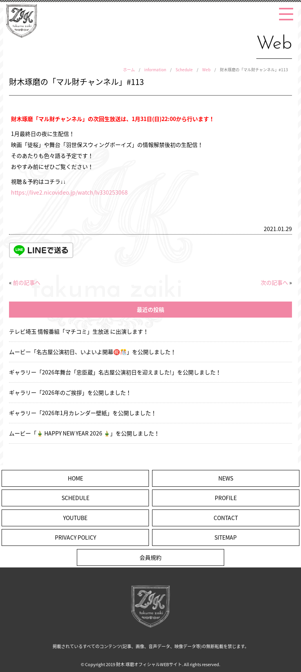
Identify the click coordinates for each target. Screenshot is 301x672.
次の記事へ (274, 282)
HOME (75, 478)
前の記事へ (26, 282)
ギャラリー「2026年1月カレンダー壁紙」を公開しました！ (82, 413)
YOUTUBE (75, 518)
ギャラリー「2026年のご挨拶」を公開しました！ (70, 392)
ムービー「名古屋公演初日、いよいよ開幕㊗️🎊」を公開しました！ (92, 352)
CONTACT (226, 518)
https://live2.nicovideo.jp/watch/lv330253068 (69, 192)
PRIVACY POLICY (75, 537)
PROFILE (226, 498)
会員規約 (150, 557)
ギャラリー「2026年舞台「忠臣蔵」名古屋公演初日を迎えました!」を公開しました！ (115, 372)
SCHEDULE (75, 498)
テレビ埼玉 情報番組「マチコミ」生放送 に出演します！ (79, 331)
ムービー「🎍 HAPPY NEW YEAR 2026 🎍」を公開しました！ (84, 433)
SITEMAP (225, 537)
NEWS (225, 478)
